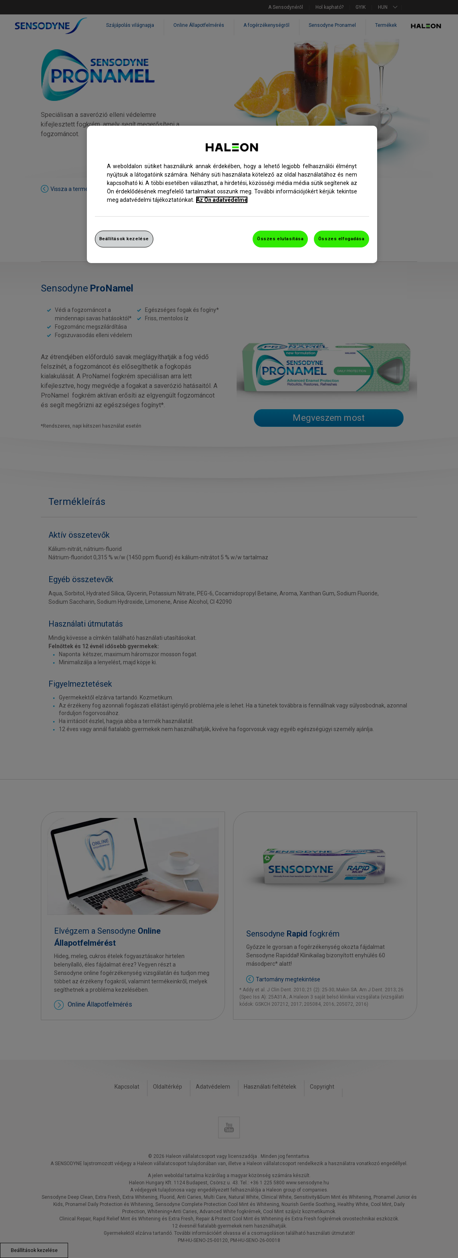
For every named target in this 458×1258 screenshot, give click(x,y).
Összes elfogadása (341, 238)
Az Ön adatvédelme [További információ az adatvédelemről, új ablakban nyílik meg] (221, 200)
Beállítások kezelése (124, 238)
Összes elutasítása (280, 238)
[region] (232, 194)
